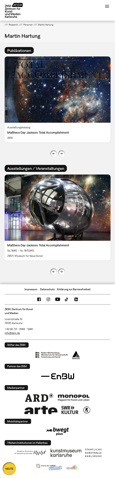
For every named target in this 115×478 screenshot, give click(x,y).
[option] (57, 99)
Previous (53, 153)
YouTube (57, 299)
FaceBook (39, 299)
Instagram (48, 299)
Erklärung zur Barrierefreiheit (74, 289)
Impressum (30, 289)
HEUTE (9, 468)
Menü (107, 6)
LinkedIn (76, 299)
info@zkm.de (12, 332)
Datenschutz (47, 289)
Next (61, 153)
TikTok (67, 299)
